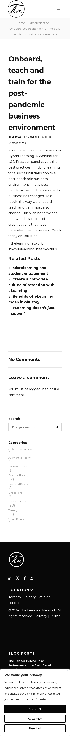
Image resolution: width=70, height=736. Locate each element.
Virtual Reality (16, 519)
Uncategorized (39, 23)
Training (12, 510)
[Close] (67, 671)
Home (20, 23)
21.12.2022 (14, 136)
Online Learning (17, 501)
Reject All (35, 728)
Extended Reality (18, 475)
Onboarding (15, 492)
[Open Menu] (59, 9)
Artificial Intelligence (20, 449)
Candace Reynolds (40, 136)
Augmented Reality (19, 457)
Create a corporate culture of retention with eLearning (31, 285)
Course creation (17, 466)
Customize (35, 718)
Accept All (35, 709)
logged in (36, 389)
